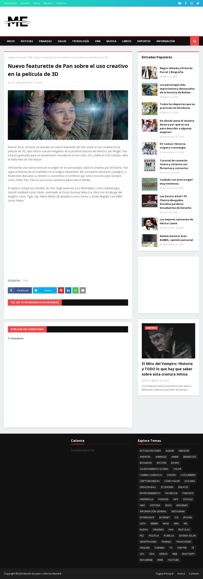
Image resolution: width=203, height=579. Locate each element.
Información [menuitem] (165, 41)
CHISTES (171, 475)
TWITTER (182, 547)
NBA (176, 523)
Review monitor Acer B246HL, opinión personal (176, 238)
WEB (174, 554)
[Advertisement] (168, 285)
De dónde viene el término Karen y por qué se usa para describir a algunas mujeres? (177, 126)
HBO (142, 505)
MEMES (154, 523)
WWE (160, 560)
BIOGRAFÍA (146, 463)
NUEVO (144, 529)
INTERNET (164, 517)
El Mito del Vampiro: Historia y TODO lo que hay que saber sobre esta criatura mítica (167, 368)
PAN (171, 529)
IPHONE (187, 517)
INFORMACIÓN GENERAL (153, 511)
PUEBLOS (169, 535)
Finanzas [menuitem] (45, 41)
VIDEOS (163, 554)
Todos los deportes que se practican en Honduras (177, 106)
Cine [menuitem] (98, 41)
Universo (61, 3)
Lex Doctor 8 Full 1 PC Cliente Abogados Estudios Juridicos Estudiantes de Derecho (175, 202)
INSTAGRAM (178, 511)
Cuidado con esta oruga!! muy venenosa (176, 181)
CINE (29, 57)
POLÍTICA (154, 535)
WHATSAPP (188, 554)
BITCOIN (161, 463)
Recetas (48, 3)
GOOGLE (188, 499)
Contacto (194, 573)
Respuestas (10, 3)
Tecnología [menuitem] (80, 41)
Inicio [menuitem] (11, 41)
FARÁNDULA (147, 499)
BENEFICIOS (189, 456)
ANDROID (145, 456)
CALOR (177, 469)
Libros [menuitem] (126, 41)
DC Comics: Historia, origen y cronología (173, 145)
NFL (186, 523)
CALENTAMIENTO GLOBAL (154, 469)
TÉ (192, 547)
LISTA (143, 523)
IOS (176, 517)
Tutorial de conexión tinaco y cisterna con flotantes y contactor (174, 164)
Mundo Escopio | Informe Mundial (42, 573)
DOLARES (190, 481)
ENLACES (183, 487)
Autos (36, 3)
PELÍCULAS (184, 529)
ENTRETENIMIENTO (150, 493)
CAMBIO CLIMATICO (151, 475)
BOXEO (175, 463)
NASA (166, 523)
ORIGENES (158, 529)
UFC (142, 554)
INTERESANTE (147, 517)
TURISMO (159, 547)
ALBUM (170, 450)
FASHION (163, 499)
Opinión (25, 3)
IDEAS (168, 505)
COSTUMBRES (188, 475)
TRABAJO (166, 541)
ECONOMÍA (167, 487)
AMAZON (184, 450)
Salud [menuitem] (62, 41)
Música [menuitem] (111, 41)
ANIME (174, 456)
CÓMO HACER (172, 481)
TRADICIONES (183, 541)
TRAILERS (145, 547)
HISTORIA (155, 505)
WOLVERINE (146, 560)
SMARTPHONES (148, 541)
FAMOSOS (187, 493)
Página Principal (16, 57)
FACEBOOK (171, 493)
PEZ (142, 535)
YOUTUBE (173, 560)
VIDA (151, 554)
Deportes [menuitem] (144, 41)
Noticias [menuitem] (27, 41)
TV (171, 547)
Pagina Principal (164, 573)
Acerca (181, 573)
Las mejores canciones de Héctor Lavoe (176, 221)
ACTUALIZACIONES (150, 450)
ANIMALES (160, 456)
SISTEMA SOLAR (187, 535)
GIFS (175, 499)
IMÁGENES (182, 505)
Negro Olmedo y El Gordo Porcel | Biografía (176, 70)
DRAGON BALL (148, 487)
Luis (13, 82)
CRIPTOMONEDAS (149, 481)
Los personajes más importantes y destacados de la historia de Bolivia (177, 88)
